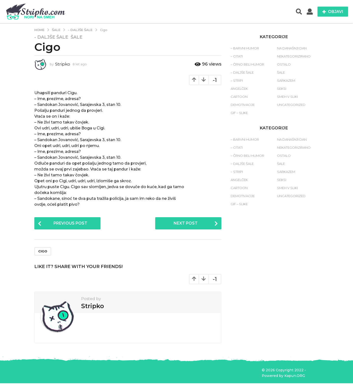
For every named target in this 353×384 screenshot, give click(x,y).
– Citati (237, 56)
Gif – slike (239, 113)
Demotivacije (243, 105)
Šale (76, 37)
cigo (42, 252)
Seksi (281, 88)
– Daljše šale (242, 72)
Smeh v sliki (287, 97)
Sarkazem (286, 80)
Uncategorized (291, 105)
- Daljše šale (51, 37)
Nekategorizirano (294, 56)
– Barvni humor (245, 48)
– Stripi (237, 80)
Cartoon (239, 97)
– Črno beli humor (247, 64)
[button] (299, 12)
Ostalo (284, 64)
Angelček (239, 88)
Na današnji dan (292, 48)
